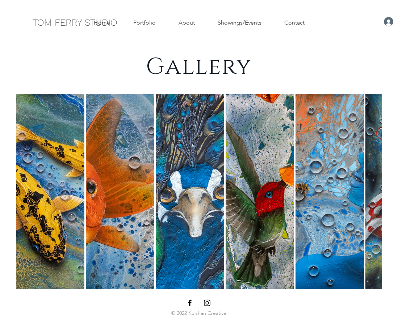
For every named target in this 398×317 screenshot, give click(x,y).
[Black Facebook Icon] (189, 303)
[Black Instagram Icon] (207, 303)
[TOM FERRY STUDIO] (75, 22)
